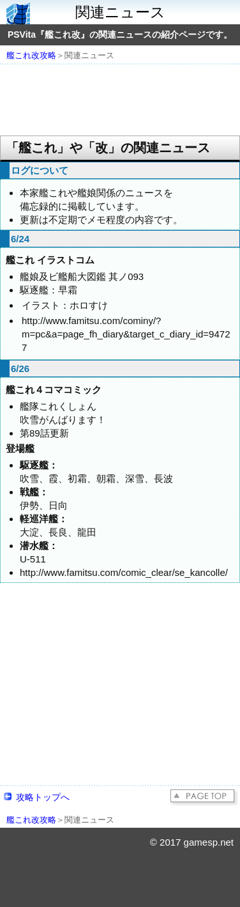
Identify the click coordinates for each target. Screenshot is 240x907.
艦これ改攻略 (31, 55)
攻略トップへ (43, 797)
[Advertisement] (120, 101)
